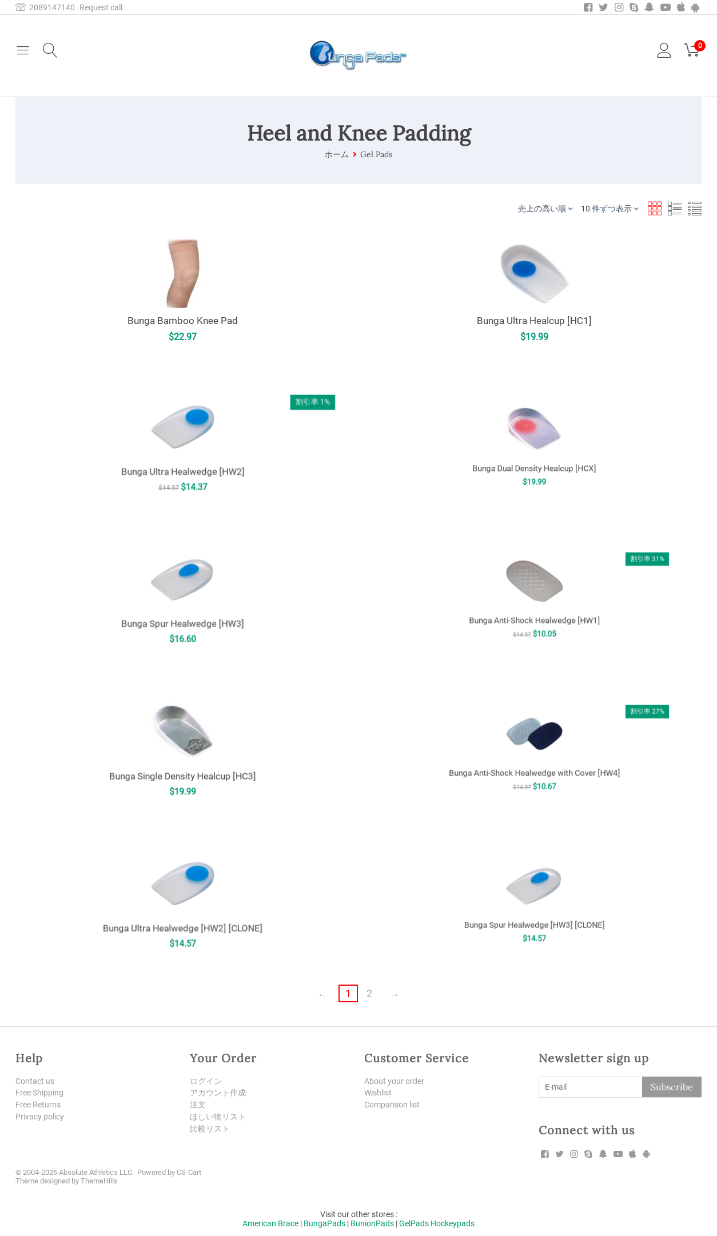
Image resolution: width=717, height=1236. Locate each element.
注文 (198, 1104)
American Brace (270, 1223)
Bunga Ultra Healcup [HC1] (534, 320)
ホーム (337, 154)
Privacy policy (39, 1116)
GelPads (414, 1223)
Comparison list (392, 1104)
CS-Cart (189, 1172)
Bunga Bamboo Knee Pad (183, 320)
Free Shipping (39, 1092)
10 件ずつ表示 (609, 208)
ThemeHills (99, 1181)
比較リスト (210, 1128)
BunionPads (372, 1223)
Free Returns (38, 1104)
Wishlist (378, 1092)
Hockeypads (453, 1223)
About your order (394, 1081)
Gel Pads (376, 154)
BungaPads (324, 1223)
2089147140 (45, 7)
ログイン (206, 1081)
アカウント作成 (218, 1092)
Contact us (34, 1081)
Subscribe (672, 1087)
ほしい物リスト (218, 1116)
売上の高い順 (545, 208)
